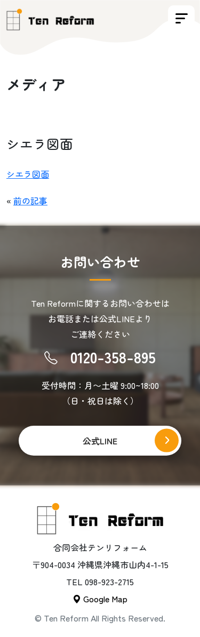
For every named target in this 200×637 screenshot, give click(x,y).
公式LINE (100, 440)
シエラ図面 (27, 174)
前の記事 (30, 200)
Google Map (100, 598)
